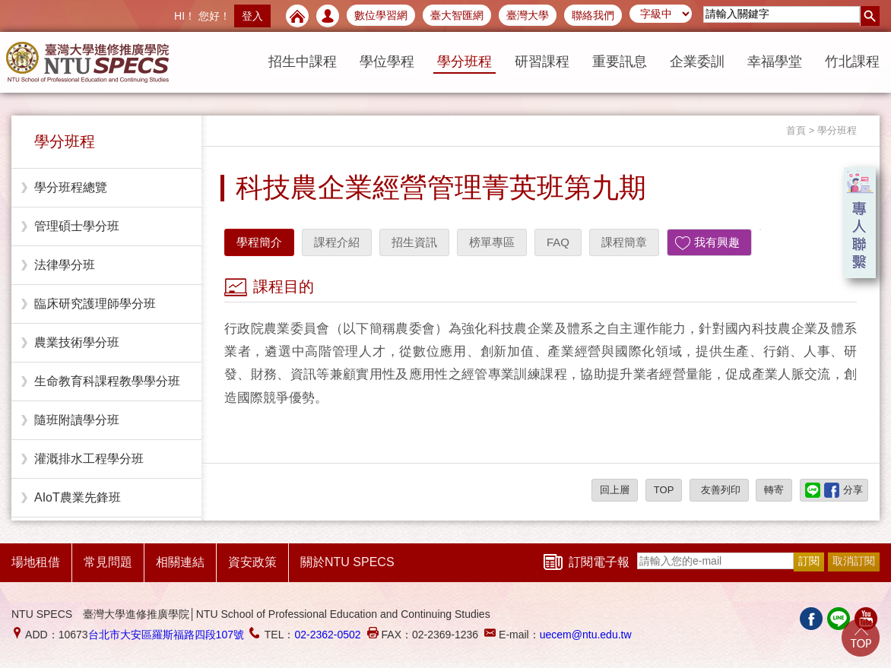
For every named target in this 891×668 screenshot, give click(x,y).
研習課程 (542, 61)
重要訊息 (619, 61)
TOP (664, 489)
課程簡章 (624, 242)
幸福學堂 (774, 61)
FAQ (558, 242)
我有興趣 (717, 242)
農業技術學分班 (76, 342)
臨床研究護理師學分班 (95, 303)
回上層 (614, 489)
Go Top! (861, 638)
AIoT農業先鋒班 (77, 497)
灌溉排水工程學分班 (89, 458)
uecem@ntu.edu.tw (586, 634)
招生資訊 (414, 242)
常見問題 (108, 562)
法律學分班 (64, 264)
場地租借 (35, 562)
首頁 (796, 130)
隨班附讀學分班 (76, 419)
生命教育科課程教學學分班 (107, 381)
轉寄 (774, 489)
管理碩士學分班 (76, 226)
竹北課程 (852, 61)
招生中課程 (302, 61)
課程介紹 (337, 242)
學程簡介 (259, 242)
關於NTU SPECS (347, 562)
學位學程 (387, 61)
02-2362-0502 (327, 634)
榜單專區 (492, 242)
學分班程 (464, 61)
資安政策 (252, 562)
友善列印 (719, 489)
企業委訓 (697, 61)
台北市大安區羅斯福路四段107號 (166, 634)
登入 (252, 16)
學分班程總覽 (70, 187)
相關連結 (180, 562)
